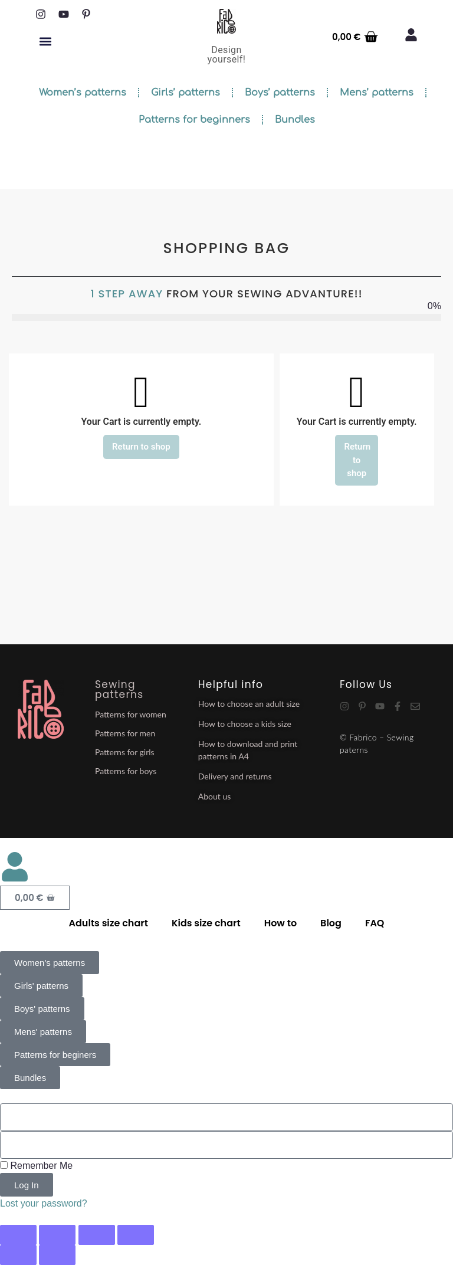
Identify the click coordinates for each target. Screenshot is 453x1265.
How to (280, 923)
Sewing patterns (119, 689)
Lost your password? (43, 1203)
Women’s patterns (82, 92)
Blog (331, 923)
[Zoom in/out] (18, 1235)
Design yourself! (227, 54)
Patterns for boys (125, 771)
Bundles (295, 119)
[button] (45, 41)
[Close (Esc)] (135, 1235)
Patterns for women (130, 714)
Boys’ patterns (280, 92)
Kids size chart (206, 923)
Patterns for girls (125, 752)
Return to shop (141, 446)
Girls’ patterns (185, 92)
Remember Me (36, 1166)
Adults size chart (108, 923)
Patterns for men (125, 733)
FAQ (375, 923)
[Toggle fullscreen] (57, 1235)
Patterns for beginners (194, 119)
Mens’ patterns (376, 92)
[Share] (96, 1235)
